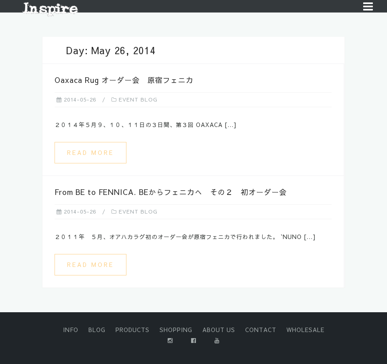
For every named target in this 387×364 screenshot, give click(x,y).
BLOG (96, 330)
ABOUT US (218, 330)
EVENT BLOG (138, 99)
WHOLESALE (305, 330)
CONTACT (260, 330)
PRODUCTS (132, 330)
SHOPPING (176, 330)
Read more (90, 152)
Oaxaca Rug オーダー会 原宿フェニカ (124, 80)
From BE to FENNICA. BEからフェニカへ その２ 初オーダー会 (171, 192)
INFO (70, 330)
